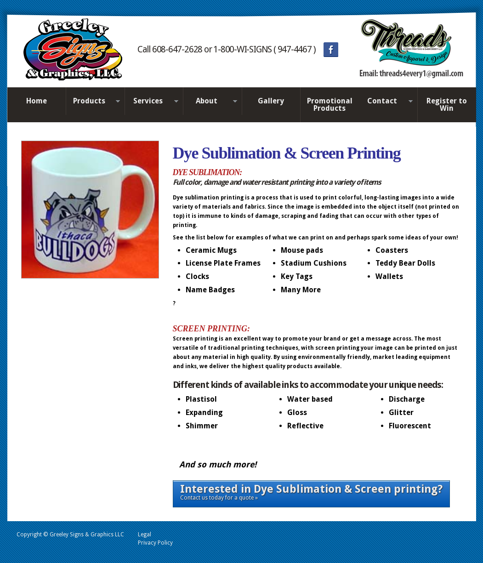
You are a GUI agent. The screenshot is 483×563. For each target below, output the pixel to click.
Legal (144, 534)
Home (36, 101)
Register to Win (446, 105)
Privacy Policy (155, 543)
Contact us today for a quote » (311, 492)
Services (152, 102)
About (210, 102)
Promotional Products (329, 105)
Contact (386, 102)
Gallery (271, 101)
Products (93, 102)
